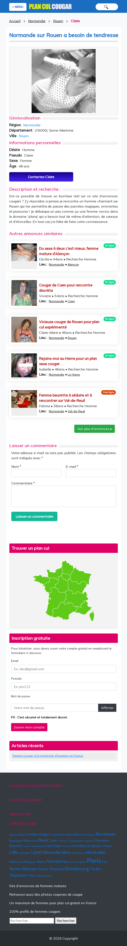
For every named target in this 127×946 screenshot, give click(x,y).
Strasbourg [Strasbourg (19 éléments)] (76, 868)
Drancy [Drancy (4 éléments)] (67, 846)
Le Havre (74, 374)
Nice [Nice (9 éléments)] (65, 861)
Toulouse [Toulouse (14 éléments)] (17, 875)
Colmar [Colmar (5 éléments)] (26, 846)
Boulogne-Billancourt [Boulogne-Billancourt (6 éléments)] (23, 840)
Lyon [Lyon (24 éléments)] (36, 852)
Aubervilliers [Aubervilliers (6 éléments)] (73, 834)
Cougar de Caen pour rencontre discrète (65, 288)
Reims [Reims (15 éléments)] (15, 868)
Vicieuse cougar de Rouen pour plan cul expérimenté (69, 325)
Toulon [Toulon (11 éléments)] (95, 869)
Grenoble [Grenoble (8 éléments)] (78, 846)
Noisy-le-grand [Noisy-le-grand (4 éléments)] (78, 861)
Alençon (73, 264)
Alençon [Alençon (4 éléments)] (22, 834)
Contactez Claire (41, 177)
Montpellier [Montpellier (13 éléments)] (96, 852)
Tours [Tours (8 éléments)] (31, 875)
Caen (71, 301)
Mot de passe (20, 696)
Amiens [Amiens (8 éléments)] (32, 834)
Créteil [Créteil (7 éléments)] (48, 846)
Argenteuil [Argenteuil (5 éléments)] (57, 834)
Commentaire (23, 483)
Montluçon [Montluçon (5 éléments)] (78, 852)
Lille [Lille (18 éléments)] (13, 852)
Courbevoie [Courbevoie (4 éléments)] (37, 846)
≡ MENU (17, 7)
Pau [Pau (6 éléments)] (104, 861)
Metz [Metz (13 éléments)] (66, 852)
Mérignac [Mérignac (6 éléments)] (29, 861)
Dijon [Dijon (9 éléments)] (58, 846)
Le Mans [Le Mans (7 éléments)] (106, 846)
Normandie (36, 21)
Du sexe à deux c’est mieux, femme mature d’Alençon (68, 251)
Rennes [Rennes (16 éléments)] (29, 868)
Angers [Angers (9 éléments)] (44, 834)
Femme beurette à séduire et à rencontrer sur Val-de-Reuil (65, 398)
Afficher (107, 708)
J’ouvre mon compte (29, 727)
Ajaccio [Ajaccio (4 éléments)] (13, 834)
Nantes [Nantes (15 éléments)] (54, 861)
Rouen (58, 21)
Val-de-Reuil (76, 411)
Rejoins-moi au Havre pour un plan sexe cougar (68, 361)
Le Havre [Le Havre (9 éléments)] (93, 846)
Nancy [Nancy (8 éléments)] (41, 862)
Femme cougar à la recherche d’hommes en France (48, 756)
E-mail (72, 466)
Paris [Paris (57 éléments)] (94, 860)
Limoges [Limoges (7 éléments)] (24, 853)
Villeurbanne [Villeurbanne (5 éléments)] (45, 875)
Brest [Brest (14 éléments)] (43, 840)
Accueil (14, 21)
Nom (16, 466)
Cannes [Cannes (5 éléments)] (62, 840)
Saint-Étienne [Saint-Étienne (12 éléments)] (51, 868)
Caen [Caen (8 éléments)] (53, 840)
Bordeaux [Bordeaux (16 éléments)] (105, 834)
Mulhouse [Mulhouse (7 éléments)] (16, 862)
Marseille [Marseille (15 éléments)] (52, 852)
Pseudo (16, 678)
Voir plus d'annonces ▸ (94, 429)
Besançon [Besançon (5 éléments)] (88, 834)
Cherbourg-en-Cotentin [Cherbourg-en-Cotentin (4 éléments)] (80, 840)
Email (14, 661)
